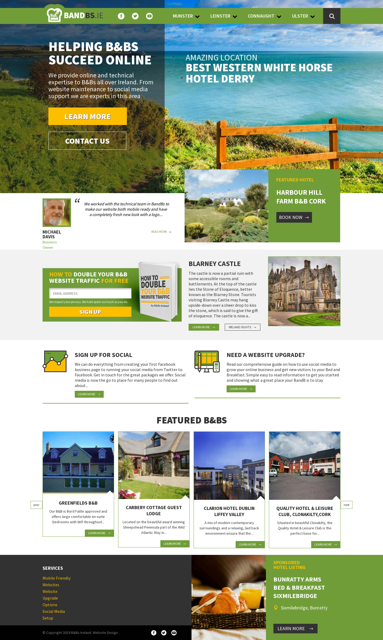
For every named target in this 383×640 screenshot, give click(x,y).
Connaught (261, 16)
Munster (183, 16)
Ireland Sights (242, 327)
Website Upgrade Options (50, 598)
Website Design (105, 632)
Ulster (300, 16)
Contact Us (87, 141)
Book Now (294, 217)
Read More (161, 232)
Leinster (220, 16)
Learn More (87, 116)
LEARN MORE (295, 628)
